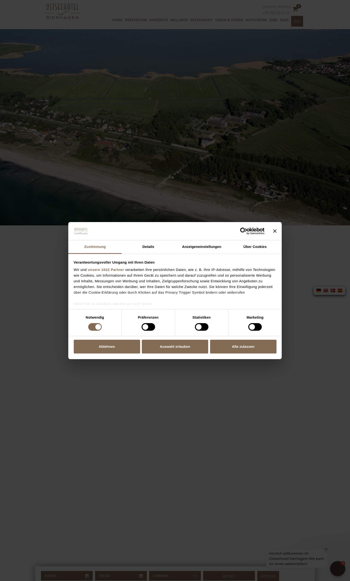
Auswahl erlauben (175, 346)
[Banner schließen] (274, 231)
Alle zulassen (243, 346)
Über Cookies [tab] (255, 247)
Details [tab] (148, 247)
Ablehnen (107, 346)
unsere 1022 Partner (106, 270)
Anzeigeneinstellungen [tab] (201, 247)
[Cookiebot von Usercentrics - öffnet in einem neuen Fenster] (243, 231)
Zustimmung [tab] (95, 247)
